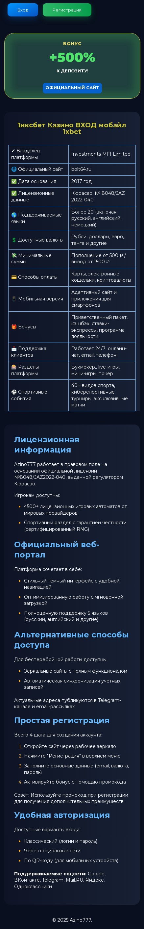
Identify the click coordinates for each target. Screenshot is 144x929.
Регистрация (67, 10)
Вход (22, 10)
